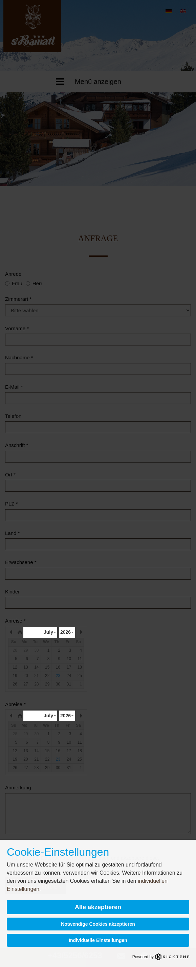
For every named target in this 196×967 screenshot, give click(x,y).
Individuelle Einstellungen (98, 940)
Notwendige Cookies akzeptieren (98, 924)
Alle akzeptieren (98, 907)
